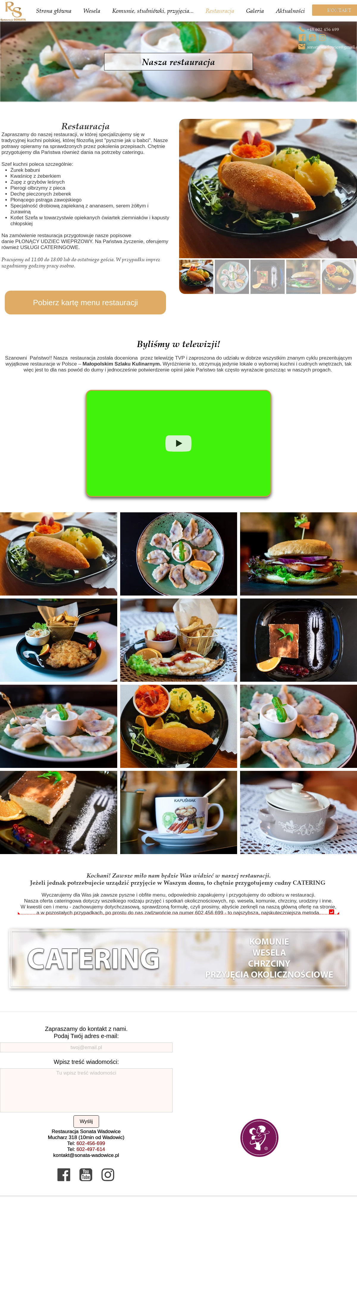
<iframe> (178, 1255)
